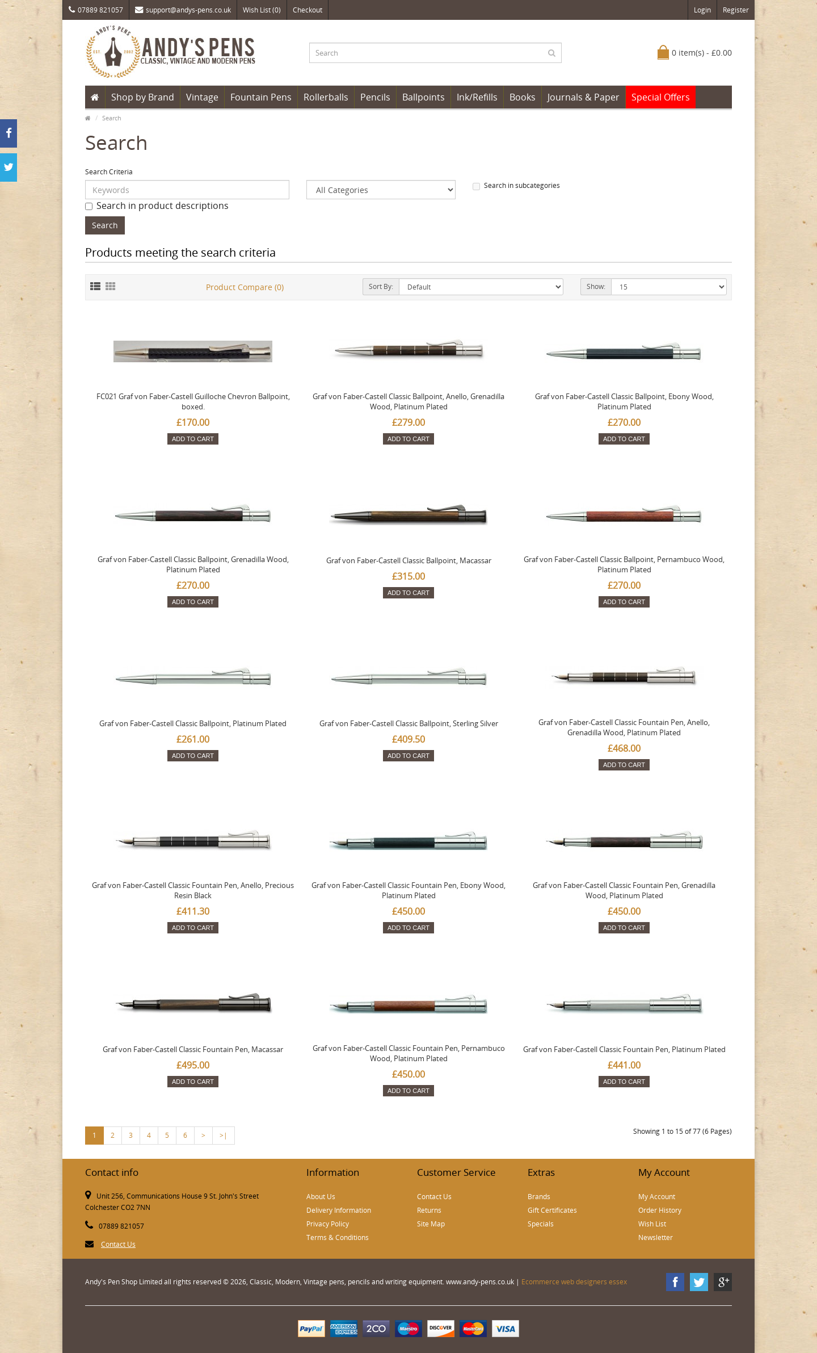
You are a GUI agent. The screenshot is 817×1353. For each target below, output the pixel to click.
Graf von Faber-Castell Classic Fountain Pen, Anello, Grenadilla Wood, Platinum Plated (624, 727)
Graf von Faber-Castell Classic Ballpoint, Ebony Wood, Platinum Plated (624, 401)
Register (736, 10)
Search (111, 118)
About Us (320, 1196)
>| (224, 1135)
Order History (659, 1210)
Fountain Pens (261, 97)
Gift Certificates (552, 1210)
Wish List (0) (262, 10)
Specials (541, 1224)
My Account (656, 1196)
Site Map (431, 1224)
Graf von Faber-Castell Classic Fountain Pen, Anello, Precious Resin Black (193, 890)
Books (522, 97)
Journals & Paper (584, 97)
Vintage (202, 97)
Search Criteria (109, 172)
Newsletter (655, 1237)
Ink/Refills (477, 97)
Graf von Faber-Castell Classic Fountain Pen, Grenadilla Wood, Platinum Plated (624, 890)
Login (702, 10)
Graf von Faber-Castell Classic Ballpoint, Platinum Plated (193, 723)
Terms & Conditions (337, 1237)
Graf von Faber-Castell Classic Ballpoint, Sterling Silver (408, 723)
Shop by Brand (142, 97)
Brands (539, 1196)
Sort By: (381, 286)
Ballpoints (423, 97)
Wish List (652, 1224)
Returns (429, 1210)
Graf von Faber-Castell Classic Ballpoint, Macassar (408, 560)
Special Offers (660, 97)
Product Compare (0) (245, 287)
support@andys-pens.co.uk (183, 10)
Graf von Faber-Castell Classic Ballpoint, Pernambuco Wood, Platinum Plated (624, 564)
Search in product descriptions (157, 205)
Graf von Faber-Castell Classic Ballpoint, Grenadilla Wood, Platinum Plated (193, 564)
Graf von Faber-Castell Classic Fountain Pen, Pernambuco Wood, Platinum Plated (409, 1053)
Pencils (375, 97)
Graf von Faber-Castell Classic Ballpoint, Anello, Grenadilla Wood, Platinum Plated (408, 401)
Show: (596, 286)
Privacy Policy (327, 1224)
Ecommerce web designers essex (574, 1282)
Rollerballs (326, 97)
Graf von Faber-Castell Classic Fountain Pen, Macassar (193, 1049)
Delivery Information (338, 1210)
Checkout (307, 10)
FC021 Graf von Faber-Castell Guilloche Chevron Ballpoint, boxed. (193, 401)
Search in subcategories (516, 185)
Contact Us (118, 1244)
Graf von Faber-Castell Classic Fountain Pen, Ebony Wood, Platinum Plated (408, 890)
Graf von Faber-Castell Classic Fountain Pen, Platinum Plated (624, 1049)
